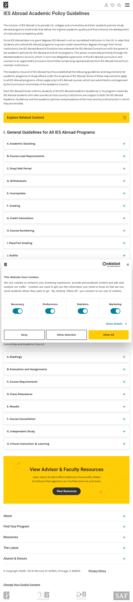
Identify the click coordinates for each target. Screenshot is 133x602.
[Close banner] (128, 264)
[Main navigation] (127, 5)
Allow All (108, 334)
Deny (24, 334)
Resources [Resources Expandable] (64, 537)
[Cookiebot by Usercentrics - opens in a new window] (105, 264)
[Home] (6, 5)
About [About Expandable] (64, 516)
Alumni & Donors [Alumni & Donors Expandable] (64, 558)
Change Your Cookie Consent (21, 584)
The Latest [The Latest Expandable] (64, 548)
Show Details (114, 323)
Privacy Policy (97, 571)
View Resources (67, 491)
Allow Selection (66, 334)
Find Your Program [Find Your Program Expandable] (64, 526)
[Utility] (106, 5)
